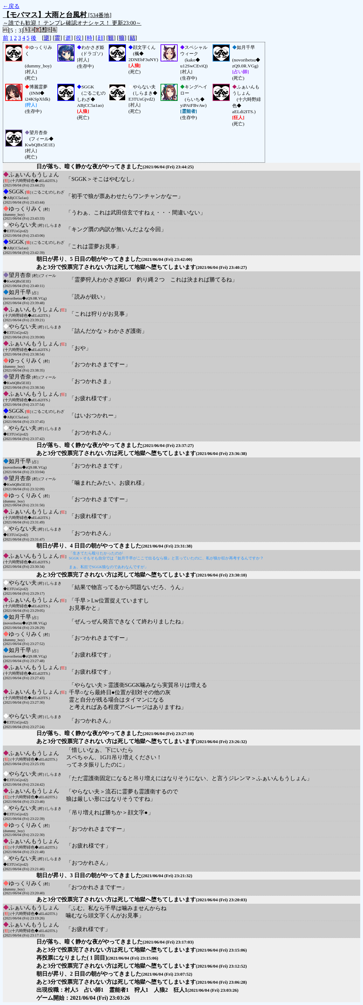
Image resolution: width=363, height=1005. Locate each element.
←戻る (11, 6)
